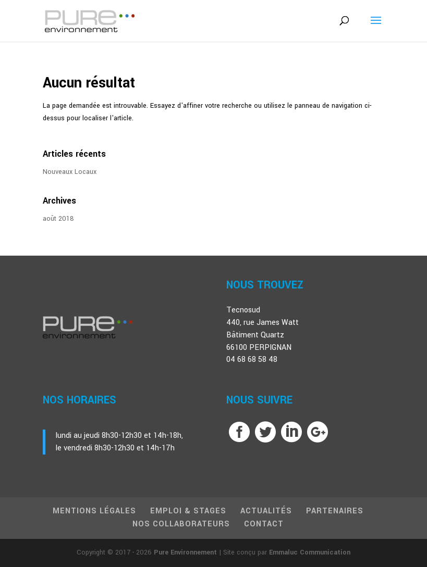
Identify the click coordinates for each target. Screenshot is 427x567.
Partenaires (334, 511)
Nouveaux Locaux (69, 172)
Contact (264, 524)
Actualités (266, 511)
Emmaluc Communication (309, 552)
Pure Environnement (185, 552)
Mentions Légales (94, 511)
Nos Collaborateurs (181, 524)
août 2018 (58, 218)
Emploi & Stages (188, 511)
